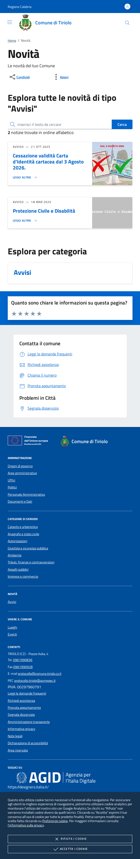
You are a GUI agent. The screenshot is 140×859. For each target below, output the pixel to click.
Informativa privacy (21, 728)
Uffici (11, 480)
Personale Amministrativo (26, 494)
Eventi (12, 634)
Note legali (15, 736)
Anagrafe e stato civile (23, 534)
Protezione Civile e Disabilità (44, 211)
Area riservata (18, 750)
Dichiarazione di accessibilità (28, 743)
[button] (19, 6)
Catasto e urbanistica (23, 526)
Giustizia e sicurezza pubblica (28, 548)
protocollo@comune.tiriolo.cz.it (39, 673)
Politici (12, 487)
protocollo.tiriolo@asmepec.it (35, 680)
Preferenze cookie (55, 820)
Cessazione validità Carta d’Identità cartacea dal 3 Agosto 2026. (48, 161)
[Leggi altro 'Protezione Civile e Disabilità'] (25, 221)
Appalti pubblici (18, 569)
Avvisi (12, 601)
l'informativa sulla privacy (26, 825)
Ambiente (15, 555)
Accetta (70, 849)
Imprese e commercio (23, 576)
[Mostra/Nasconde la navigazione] (10, 22)
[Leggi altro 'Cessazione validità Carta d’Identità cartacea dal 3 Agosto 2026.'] (25, 177)
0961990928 (23, 667)
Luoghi (12, 627)
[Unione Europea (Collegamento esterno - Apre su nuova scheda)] (29, 441)
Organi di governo (20, 466)
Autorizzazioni (17, 541)
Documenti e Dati (20, 501)
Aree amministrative (22, 473)
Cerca (122, 124)
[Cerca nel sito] (127, 23)
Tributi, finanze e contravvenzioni (31, 562)
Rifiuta (70, 839)
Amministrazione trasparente (29, 721)
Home (12, 40)
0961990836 (22, 660)
